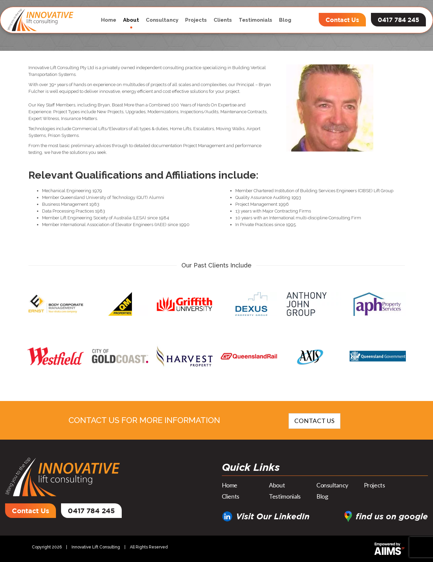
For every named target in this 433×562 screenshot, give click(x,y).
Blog (285, 20)
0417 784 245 (398, 19)
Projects (196, 20)
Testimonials (255, 20)
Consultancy (162, 20)
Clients (223, 20)
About (131, 20)
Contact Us (342, 19)
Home (108, 20)
